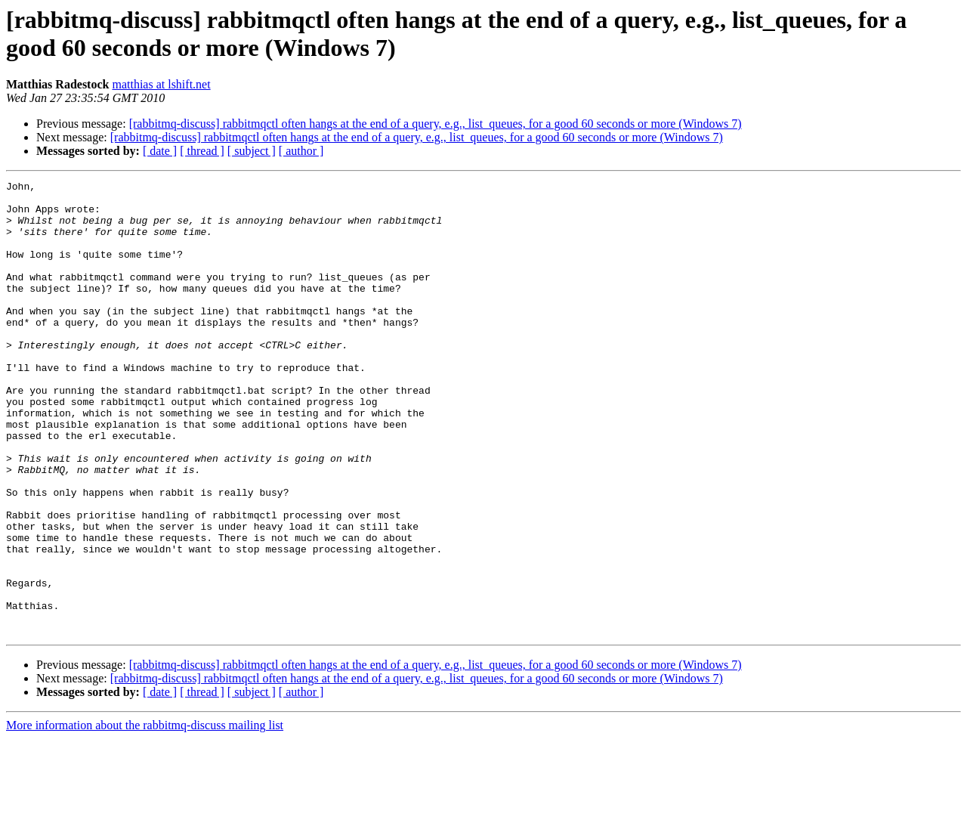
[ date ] (160, 150)
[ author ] (301, 150)
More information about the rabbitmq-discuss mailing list (144, 815)
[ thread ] (202, 150)
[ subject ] (251, 150)
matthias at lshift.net (161, 84)
